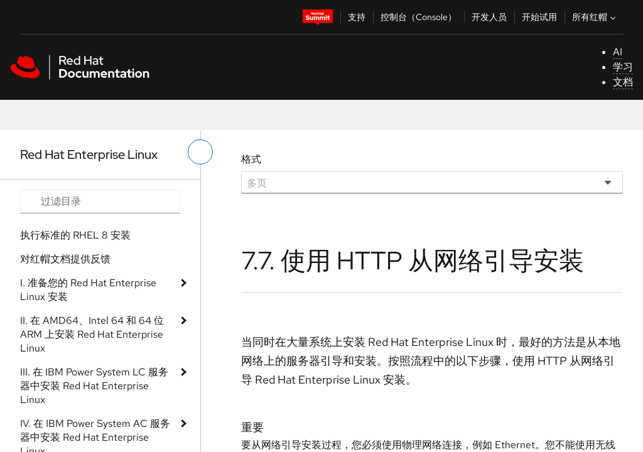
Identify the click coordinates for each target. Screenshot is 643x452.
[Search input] (100, 201)
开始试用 (539, 17)
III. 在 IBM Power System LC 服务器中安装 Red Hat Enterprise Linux (94, 385)
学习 (623, 66)
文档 (623, 82)
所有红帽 (595, 17)
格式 (251, 159)
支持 (356, 17)
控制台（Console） (419, 17)
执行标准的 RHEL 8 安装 (75, 235)
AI (617, 51)
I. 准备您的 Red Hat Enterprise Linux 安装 (88, 289)
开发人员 (489, 17)
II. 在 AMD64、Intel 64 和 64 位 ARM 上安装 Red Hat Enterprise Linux (92, 334)
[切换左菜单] (200, 151)
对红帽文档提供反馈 (65, 259)
